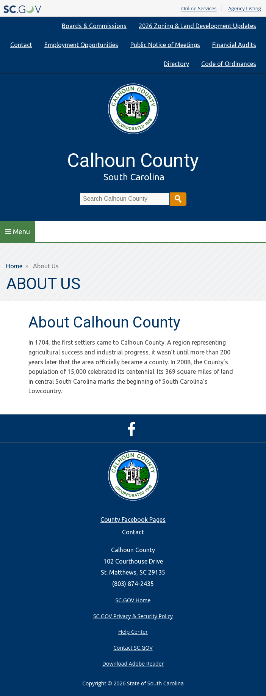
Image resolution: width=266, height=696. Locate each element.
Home (14, 266)
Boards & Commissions (94, 25)
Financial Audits (234, 44)
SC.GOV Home (133, 600)
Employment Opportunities (81, 44)
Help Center (133, 631)
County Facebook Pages (133, 519)
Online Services (198, 8)
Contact (21, 44)
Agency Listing (244, 8)
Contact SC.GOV (133, 647)
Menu (17, 231)
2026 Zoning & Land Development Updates (197, 25)
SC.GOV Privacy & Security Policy (133, 616)
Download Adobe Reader (133, 663)
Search (178, 199)
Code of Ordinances (228, 63)
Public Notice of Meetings (165, 44)
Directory (176, 63)
